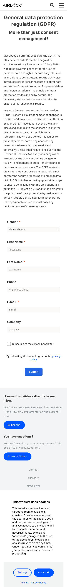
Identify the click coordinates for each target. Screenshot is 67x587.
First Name (15, 241)
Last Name (14, 262)
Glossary (33, 478)
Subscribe (14, 425)
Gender (12, 221)
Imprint (25, 582)
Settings (22, 572)
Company (14, 321)
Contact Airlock (17, 456)
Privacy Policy (38, 582)
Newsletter (33, 486)
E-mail (11, 302)
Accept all (43, 572)
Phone (11, 281)
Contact (34, 469)
